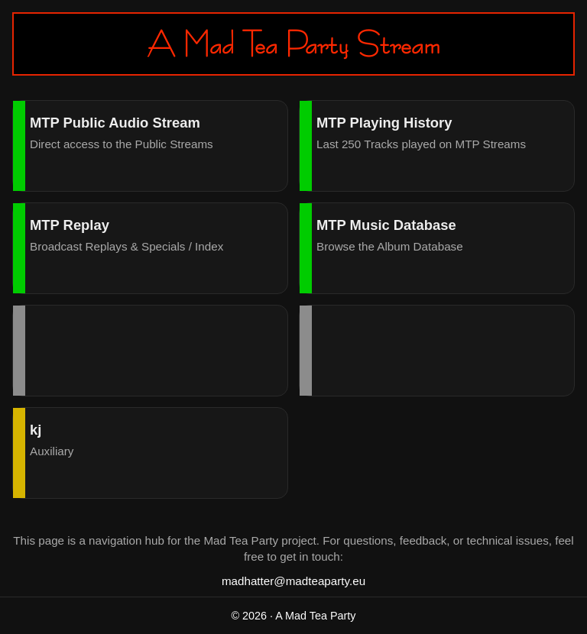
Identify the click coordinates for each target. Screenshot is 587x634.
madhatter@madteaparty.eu (293, 580)
